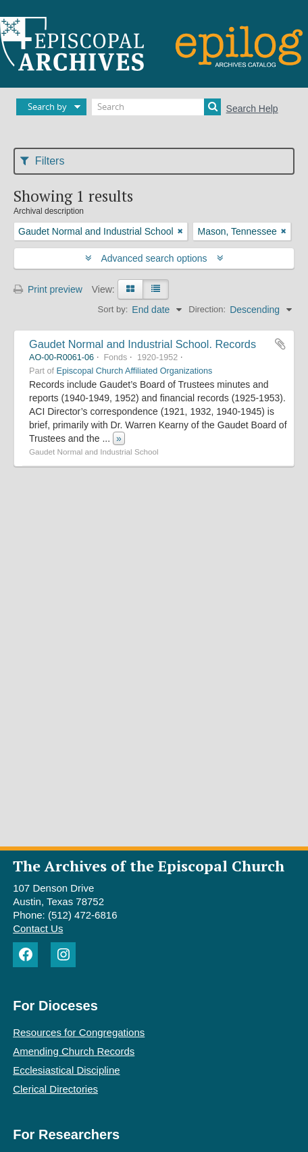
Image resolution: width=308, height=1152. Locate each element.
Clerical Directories (55, 1089)
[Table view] (156, 289)
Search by (47, 106)
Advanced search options (154, 258)
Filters (42, 161)
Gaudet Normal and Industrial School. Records (142, 344)
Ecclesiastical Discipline (66, 1070)
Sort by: (113, 309)
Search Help (252, 108)
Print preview (48, 289)
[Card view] (130, 289)
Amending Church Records (73, 1051)
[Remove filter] (180, 231)
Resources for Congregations (79, 1032)
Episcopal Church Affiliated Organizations (135, 371)
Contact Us (38, 928)
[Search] (156, 106)
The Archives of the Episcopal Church (148, 865)
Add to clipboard (280, 344)
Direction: (207, 309)
